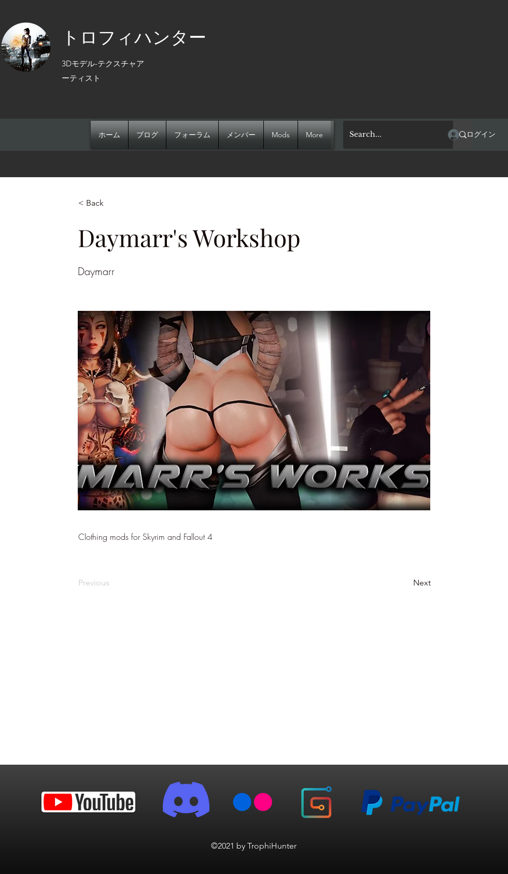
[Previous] (112, 582)
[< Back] (112, 203)
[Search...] (390, 135)
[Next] (405, 582)
